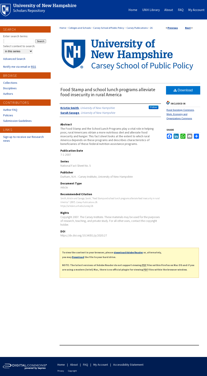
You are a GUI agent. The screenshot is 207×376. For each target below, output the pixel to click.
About (74, 364)
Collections (10, 83)
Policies (8, 115)
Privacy (60, 370)
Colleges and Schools (79, 27)
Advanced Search (14, 59)
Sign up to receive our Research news (23, 139)
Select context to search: (19, 46)
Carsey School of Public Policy (108, 27)
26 (151, 27)
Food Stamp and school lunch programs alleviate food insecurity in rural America (107, 91)
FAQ (85, 364)
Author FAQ (10, 110)
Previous (173, 27)
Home (63, 27)
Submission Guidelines (17, 121)
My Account (100, 364)
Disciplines (10, 88)
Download (183, 90)
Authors (8, 94)
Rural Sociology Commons (180, 110)
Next (188, 27)
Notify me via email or (19, 67)
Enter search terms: (15, 36)
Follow (153, 107)
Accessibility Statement (128, 364)
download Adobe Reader (128, 252)
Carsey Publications (137, 27)
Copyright (72, 370)
